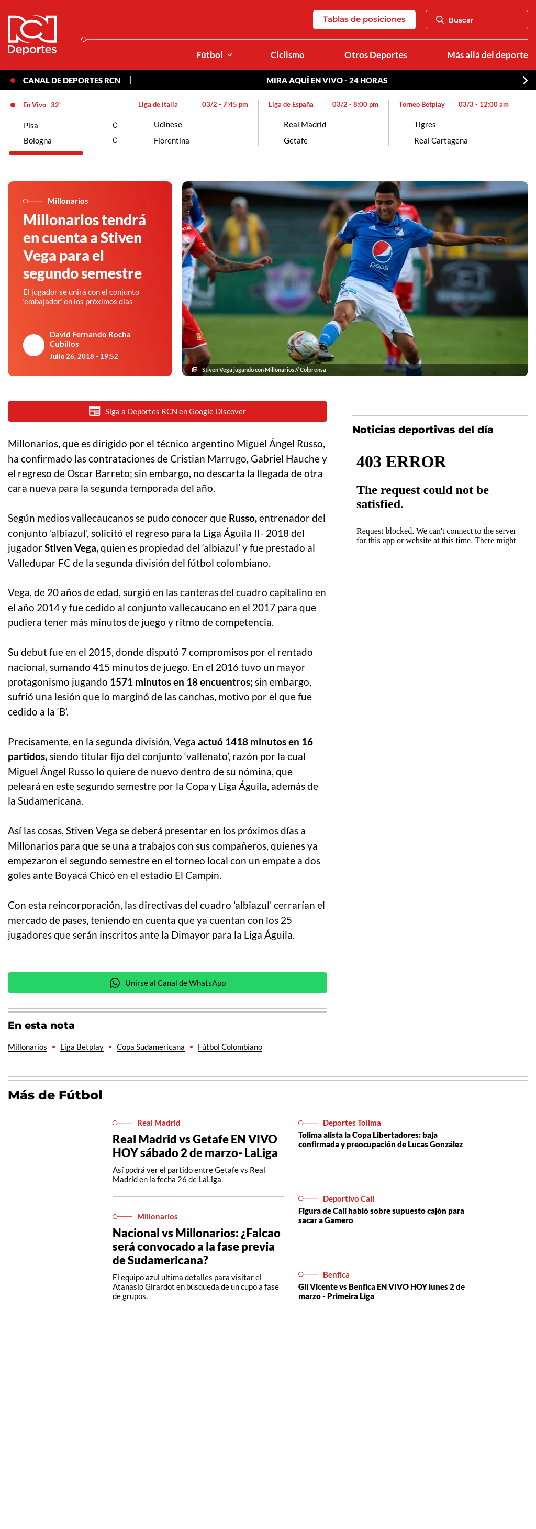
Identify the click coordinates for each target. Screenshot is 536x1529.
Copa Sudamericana (151, 1046)
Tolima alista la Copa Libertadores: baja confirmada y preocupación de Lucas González (380, 1139)
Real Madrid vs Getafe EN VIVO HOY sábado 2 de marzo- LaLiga (195, 1146)
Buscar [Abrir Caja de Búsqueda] (455, 20)
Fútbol (209, 55)
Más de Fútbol (55, 1095)
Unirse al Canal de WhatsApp (167, 983)
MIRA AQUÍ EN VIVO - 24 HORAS (326, 80)
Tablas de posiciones (364, 19)
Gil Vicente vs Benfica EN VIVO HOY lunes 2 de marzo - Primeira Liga (381, 1291)
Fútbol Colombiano (230, 1046)
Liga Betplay (82, 1046)
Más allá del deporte (487, 55)
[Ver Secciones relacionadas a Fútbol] (229, 55)
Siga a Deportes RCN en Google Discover (167, 411)
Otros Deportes (375, 55)
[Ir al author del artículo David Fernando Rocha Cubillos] (34, 345)
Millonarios (27, 1046)
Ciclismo (288, 55)
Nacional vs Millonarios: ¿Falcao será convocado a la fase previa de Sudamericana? (197, 1246)
